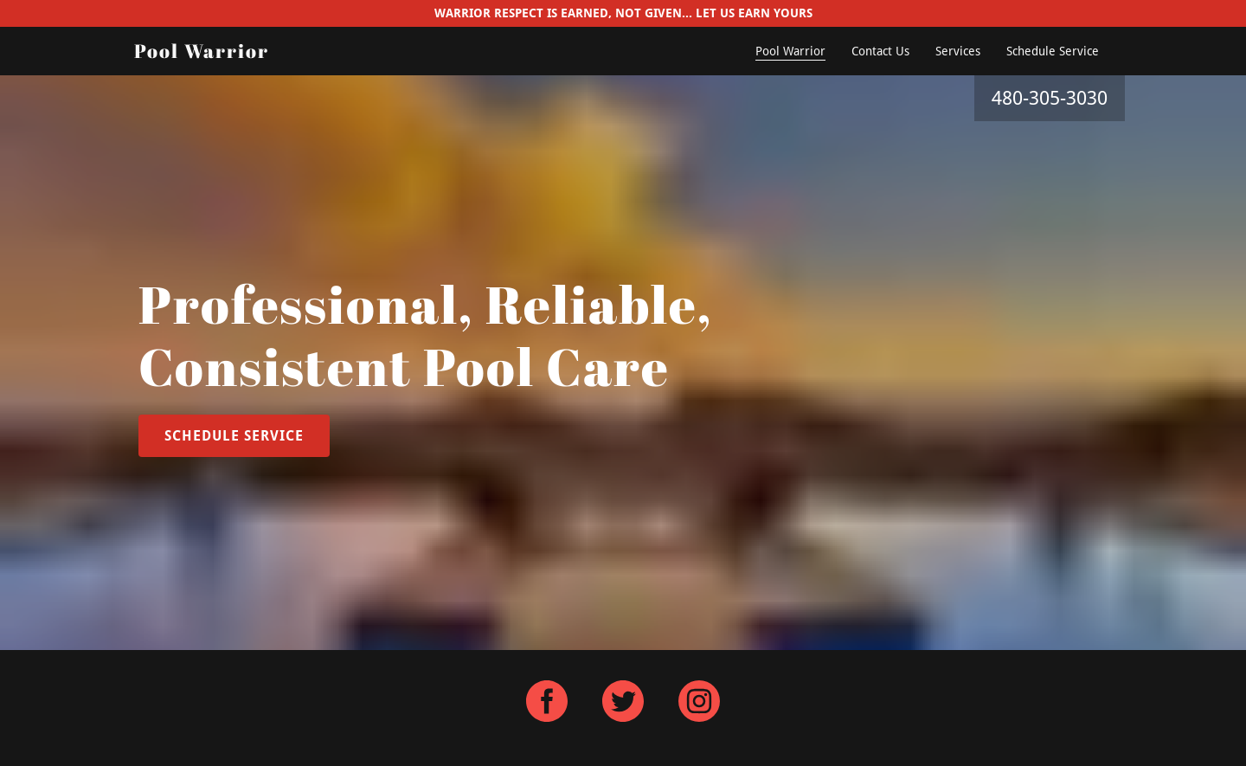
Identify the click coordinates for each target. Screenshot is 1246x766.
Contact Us (880, 51)
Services (957, 51)
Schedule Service (1052, 51)
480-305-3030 (1050, 98)
